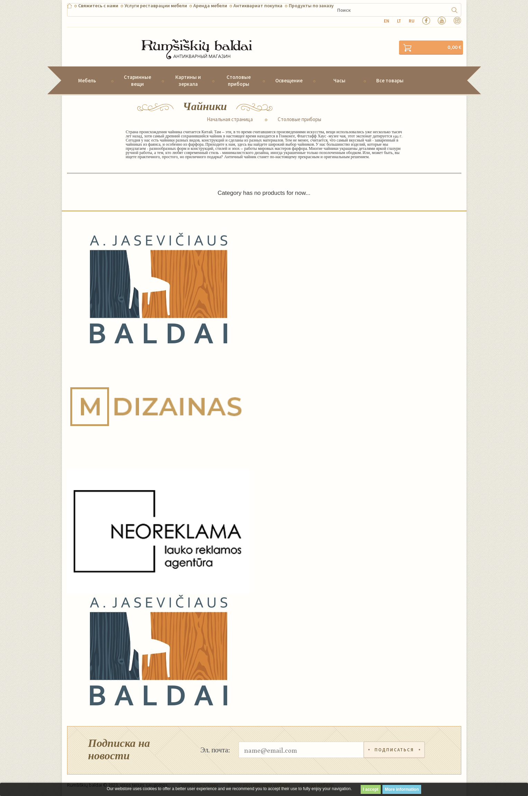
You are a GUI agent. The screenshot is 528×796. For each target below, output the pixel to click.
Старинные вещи (137, 80)
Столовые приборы (238, 80)
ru (412, 21)
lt (399, 21)
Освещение (289, 80)
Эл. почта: (215, 749)
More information (402, 789)
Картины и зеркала (188, 80)
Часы (339, 80)
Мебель (87, 80)
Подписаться (394, 750)
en (386, 21)
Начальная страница (230, 119)
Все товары (390, 80)
